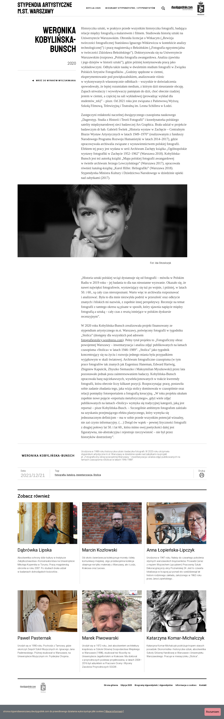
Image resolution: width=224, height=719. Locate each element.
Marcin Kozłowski (99, 573)
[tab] (163, 8)
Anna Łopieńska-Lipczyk (170, 573)
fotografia (60, 498)
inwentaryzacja (84, 498)
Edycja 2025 (93, 8)
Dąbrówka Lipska (35, 573)
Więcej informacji (114, 711)
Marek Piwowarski (100, 661)
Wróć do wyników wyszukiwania (56, 80)
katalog (71, 498)
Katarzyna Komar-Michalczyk (175, 661)
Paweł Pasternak (34, 661)
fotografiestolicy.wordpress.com (102, 363)
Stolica (97, 498)
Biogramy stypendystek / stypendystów (130, 8)
